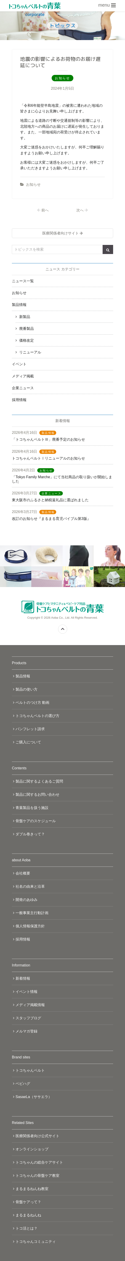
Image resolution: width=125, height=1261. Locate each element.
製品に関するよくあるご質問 (39, 781)
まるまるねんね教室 (32, 1189)
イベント (19, 364)
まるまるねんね (28, 1215)
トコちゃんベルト (30, 1070)
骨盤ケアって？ (28, 1202)
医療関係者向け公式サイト (37, 1136)
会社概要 (23, 873)
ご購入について (28, 742)
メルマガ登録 (26, 1031)
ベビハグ (23, 1084)
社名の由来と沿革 (30, 886)
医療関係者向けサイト (60, 233)
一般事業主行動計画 (32, 913)
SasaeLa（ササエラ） (34, 1097)
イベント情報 (26, 992)
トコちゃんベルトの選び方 (37, 716)
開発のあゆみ (26, 900)
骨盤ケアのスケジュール (36, 821)
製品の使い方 (26, 689)
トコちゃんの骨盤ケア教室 (37, 1175)
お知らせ (33, 184)
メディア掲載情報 (30, 1005)
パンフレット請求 (30, 729)
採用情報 (19, 400)
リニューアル (30, 352)
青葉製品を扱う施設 (32, 808)
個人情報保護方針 (30, 926)
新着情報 (23, 978)
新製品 (24, 317)
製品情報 (19, 305)
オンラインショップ (32, 1149)
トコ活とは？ (26, 1228)
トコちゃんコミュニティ (36, 1241)
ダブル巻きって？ (30, 834)
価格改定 (26, 340)
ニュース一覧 (23, 281)
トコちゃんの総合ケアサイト (39, 1162)
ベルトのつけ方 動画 (32, 702)
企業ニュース (23, 388)
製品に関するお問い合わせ (37, 794)
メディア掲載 (23, 376)
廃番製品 (26, 329)
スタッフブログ (28, 1018)
